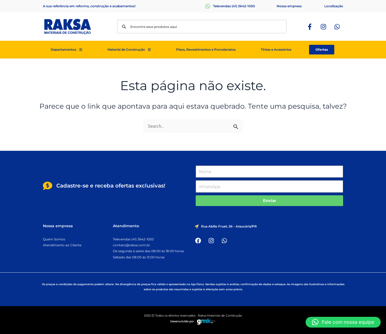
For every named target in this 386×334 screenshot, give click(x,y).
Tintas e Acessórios (276, 49)
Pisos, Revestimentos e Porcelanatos (206, 49)
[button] (343, 322)
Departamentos (66, 49)
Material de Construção (129, 49)
